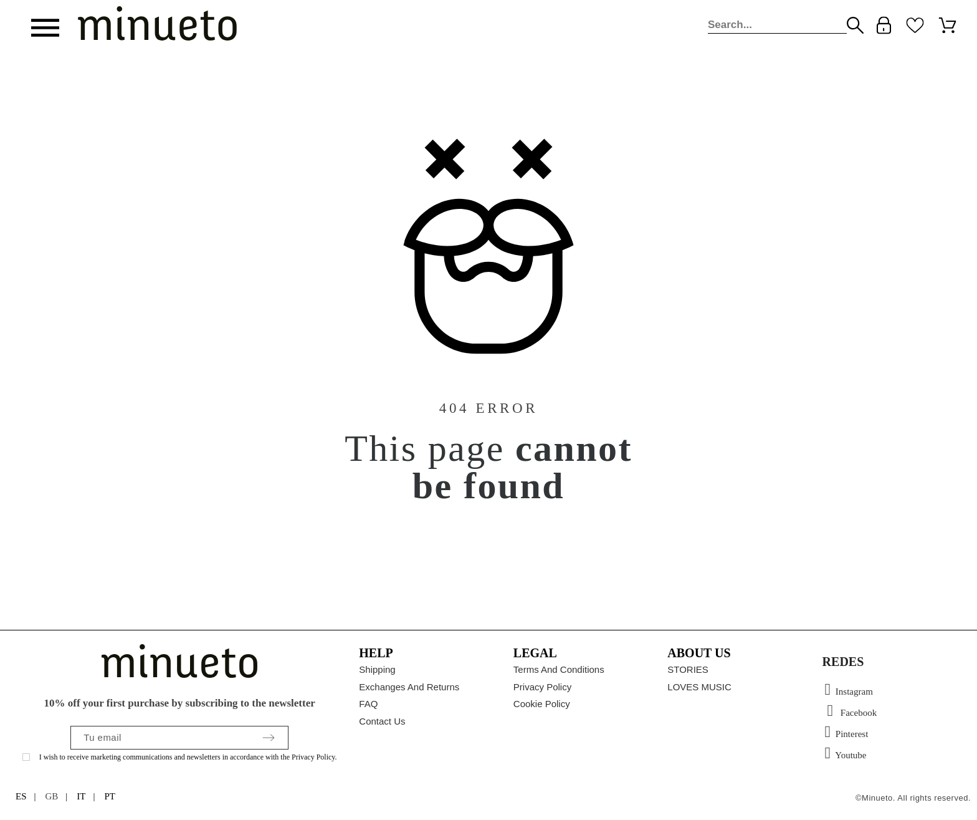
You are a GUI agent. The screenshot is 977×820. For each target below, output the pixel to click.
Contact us (382, 721)
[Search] (777, 25)
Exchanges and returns (409, 687)
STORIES (687, 669)
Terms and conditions (558, 669)
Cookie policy (541, 703)
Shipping (377, 669)
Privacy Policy (542, 687)
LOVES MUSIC (699, 687)
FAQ (368, 703)
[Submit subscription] (268, 737)
